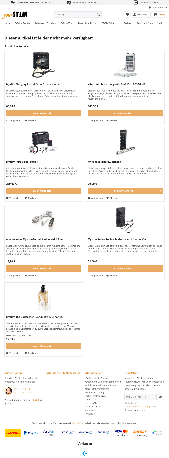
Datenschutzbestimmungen (138, 406)
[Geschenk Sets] (144, 23)
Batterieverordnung (94, 392)
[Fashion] (127, 23)
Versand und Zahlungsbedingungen (103, 381)
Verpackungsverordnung (97, 388)
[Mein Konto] (141, 14)
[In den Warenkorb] (43, 113)
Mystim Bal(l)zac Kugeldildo (104, 161)
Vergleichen (13, 120)
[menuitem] (78, 16)
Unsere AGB (91, 403)
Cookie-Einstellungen (95, 395)
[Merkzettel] (127, 14)
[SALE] (160, 23)
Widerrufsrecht (92, 406)
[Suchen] (98, 14)
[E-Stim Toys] (67, 23)
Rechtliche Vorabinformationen (100, 385)
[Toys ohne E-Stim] (87, 23)
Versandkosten (78, 423)
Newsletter (90, 413)
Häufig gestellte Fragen (96, 378)
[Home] (7, 23)
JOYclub (36, 400)
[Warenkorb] (159, 14)
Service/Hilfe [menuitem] (157, 7)
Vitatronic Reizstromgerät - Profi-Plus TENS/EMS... (117, 84)
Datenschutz (91, 399)
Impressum (90, 410)
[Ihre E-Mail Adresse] (140, 397)
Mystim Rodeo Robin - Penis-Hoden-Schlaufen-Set (117, 239)
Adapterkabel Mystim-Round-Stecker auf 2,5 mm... (36, 239)
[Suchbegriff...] (78, 14)
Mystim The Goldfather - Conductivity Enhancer (34, 317)
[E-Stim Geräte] (22, 23)
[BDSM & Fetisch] (110, 23)
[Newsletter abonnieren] (160, 397)
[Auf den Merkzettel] (30, 120)
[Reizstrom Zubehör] (45, 23)
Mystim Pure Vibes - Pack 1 (22, 161)
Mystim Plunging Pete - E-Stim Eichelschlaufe (33, 84)
